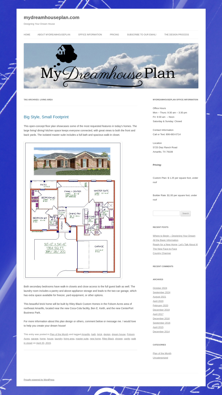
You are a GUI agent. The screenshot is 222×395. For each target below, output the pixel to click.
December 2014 (161, 331)
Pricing (114, 34)
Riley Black (108, 338)
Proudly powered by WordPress (39, 379)
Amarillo (85, 334)
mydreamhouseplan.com (51, 17)
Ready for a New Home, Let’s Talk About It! (175, 244)
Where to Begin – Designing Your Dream (174, 235)
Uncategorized (160, 357)
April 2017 (158, 314)
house (50, 338)
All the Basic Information (165, 240)
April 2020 (158, 301)
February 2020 (160, 305)
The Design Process (176, 34)
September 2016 (161, 323)
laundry (58, 338)
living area (69, 338)
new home (95, 338)
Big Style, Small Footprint (46, 117)
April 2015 (158, 327)
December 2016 (161, 318)
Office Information (90, 34)
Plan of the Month (59, 334)
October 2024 (160, 288)
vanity (127, 338)
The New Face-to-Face (165, 248)
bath (93, 334)
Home (27, 34)
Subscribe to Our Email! (141, 34)
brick (99, 334)
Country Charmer (162, 253)
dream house (119, 334)
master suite (82, 338)
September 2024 (161, 292)
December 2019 (161, 309)
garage (34, 338)
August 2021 (159, 296)
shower (119, 338)
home (43, 338)
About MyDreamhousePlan (54, 34)
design (106, 334)
